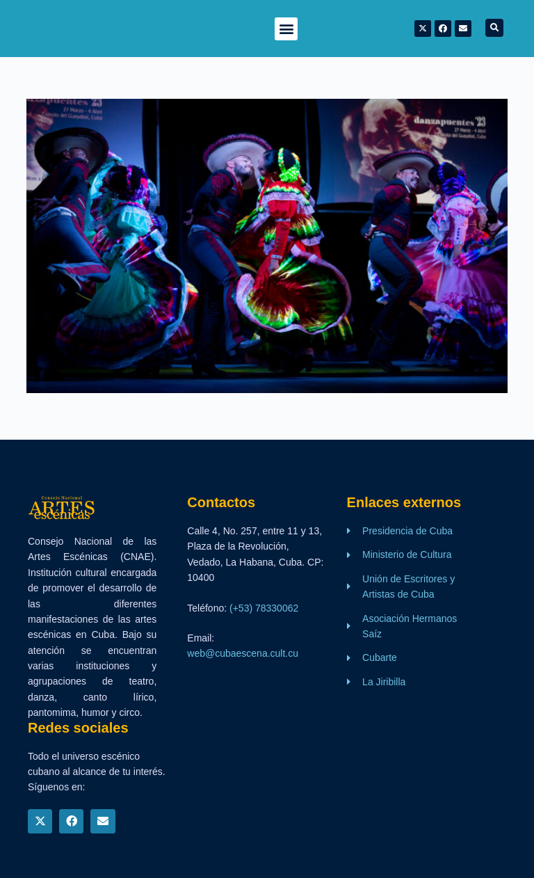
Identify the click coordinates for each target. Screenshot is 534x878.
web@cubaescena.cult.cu (242, 653)
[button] (286, 28)
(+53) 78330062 (263, 608)
